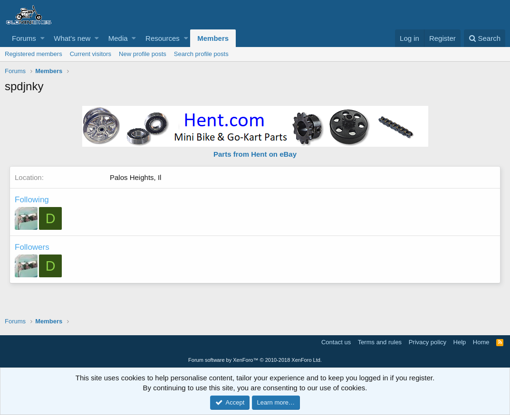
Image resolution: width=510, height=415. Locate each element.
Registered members (33, 53)
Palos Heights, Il (135, 177)
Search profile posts (201, 53)
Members (213, 38)
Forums (24, 38)
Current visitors (90, 53)
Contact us (336, 342)
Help (459, 342)
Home (481, 342)
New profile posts (142, 53)
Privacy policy (427, 342)
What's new (72, 38)
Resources (162, 38)
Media (118, 38)
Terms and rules (380, 342)
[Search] (484, 38)
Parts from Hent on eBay (255, 154)
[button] (42, 38)
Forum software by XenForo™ (255, 360)
